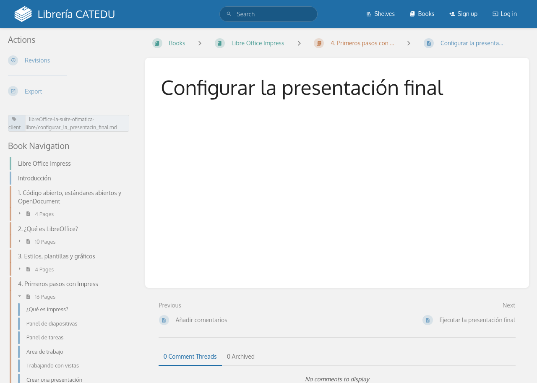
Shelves (380, 13)
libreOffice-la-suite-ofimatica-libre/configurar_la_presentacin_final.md (71, 123)
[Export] (69, 91)
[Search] (229, 14)
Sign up (463, 13)
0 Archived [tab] (241, 356)
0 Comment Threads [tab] (190, 356)
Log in (505, 13)
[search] (268, 14)
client (14, 123)
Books (421, 13)
